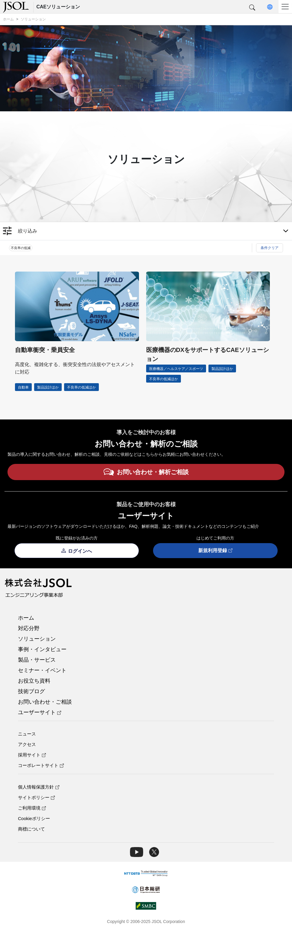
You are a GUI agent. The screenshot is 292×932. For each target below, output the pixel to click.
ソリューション (37, 639)
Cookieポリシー (34, 818)
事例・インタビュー (42, 649)
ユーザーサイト (39, 712)
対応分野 (29, 628)
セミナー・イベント (42, 670)
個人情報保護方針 (38, 786)
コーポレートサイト (41, 765)
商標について (31, 828)
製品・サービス (37, 660)
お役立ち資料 (34, 681)
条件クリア (270, 248)
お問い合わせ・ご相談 (45, 702)
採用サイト (32, 754)
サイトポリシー (36, 797)
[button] (252, 7)
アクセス (27, 744)
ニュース (27, 733)
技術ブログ (31, 691)
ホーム (26, 618)
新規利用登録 (215, 551)
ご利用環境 (32, 807)
